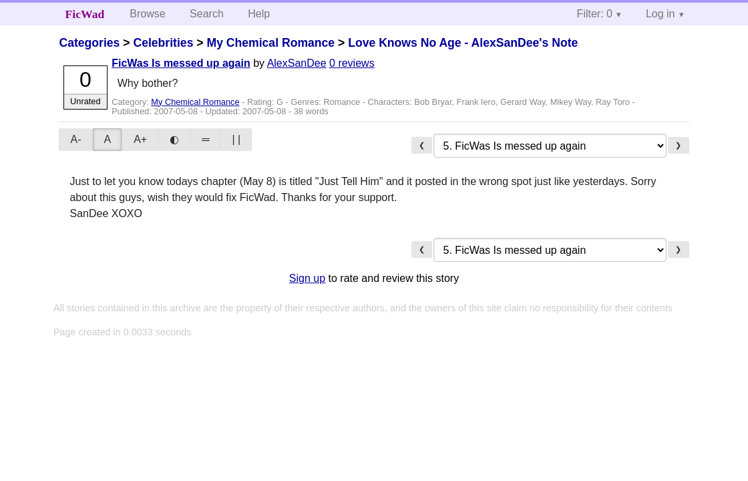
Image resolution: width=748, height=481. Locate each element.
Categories (89, 42)
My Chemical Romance (270, 42)
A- (75, 139)
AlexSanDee (297, 63)
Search (207, 13)
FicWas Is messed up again (181, 63)
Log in (660, 13)
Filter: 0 (594, 13)
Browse (147, 13)
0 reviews (352, 63)
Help (259, 13)
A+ (140, 139)
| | (236, 139)
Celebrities (163, 42)
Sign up (307, 278)
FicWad (85, 14)
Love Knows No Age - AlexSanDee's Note (463, 42)
